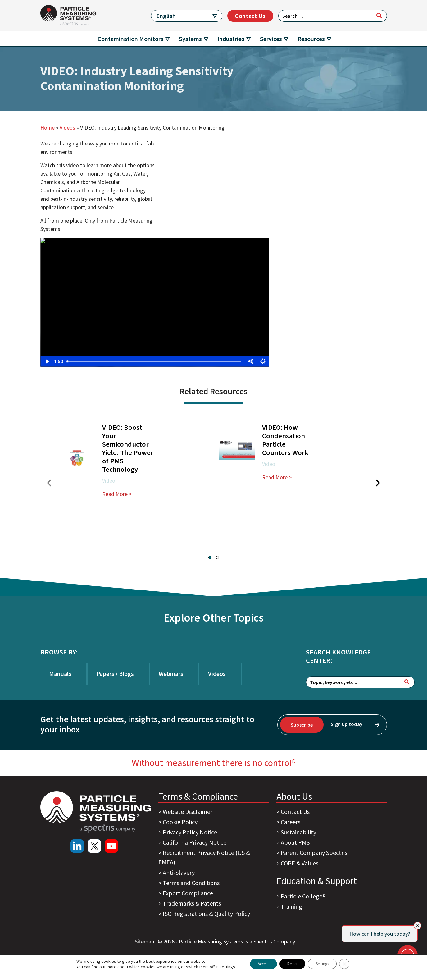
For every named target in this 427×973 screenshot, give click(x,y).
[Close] (417, 925)
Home (47, 127)
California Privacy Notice (194, 842)
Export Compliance (188, 893)
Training (291, 906)
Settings (327, 963)
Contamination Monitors (130, 39)
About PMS (295, 842)
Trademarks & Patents (192, 903)
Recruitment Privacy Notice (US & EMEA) (204, 857)
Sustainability (298, 832)
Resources (311, 39)
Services (271, 39)
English (166, 16)
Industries (230, 39)
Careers (290, 822)
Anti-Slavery (179, 872)
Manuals (60, 673)
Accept (258, 963)
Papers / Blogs (115, 673)
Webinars (171, 673)
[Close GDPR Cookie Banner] (352, 963)
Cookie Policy (180, 822)
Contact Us (250, 16)
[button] (210, 557)
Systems (190, 39)
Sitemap (145, 941)
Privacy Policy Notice (190, 832)
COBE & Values (299, 863)
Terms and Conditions (191, 883)
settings (219, 966)
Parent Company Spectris (314, 852)
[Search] (379, 15)
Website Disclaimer (187, 811)
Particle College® (303, 896)
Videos (67, 127)
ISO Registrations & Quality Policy (206, 913)
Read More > (117, 494)
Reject (292, 963)
